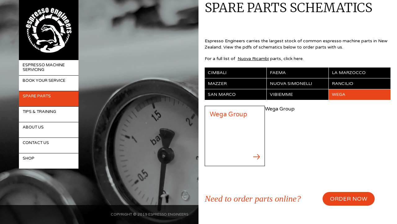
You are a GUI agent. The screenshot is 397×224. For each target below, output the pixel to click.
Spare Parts (37, 96)
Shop (28, 158)
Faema (278, 72)
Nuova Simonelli (291, 83)
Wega (338, 94)
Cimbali (217, 72)
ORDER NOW (348, 198)
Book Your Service (44, 80)
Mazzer (217, 83)
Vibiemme (281, 94)
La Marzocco (349, 72)
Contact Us (36, 142)
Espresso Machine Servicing (44, 67)
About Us (33, 127)
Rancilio (342, 83)
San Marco (222, 94)
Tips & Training (39, 111)
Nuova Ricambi (253, 58)
